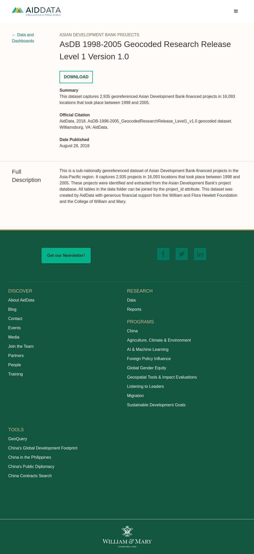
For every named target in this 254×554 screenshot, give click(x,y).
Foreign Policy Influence (149, 358)
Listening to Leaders (145, 386)
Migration (135, 395)
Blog (12, 309)
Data (131, 300)
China (132, 331)
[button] (236, 11)
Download (76, 77)
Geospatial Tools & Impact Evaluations (162, 377)
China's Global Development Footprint (42, 448)
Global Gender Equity (146, 368)
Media (13, 337)
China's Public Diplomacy (31, 466)
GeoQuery (17, 439)
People (14, 365)
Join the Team (21, 346)
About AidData (21, 300)
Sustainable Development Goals (156, 405)
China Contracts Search (30, 476)
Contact (15, 318)
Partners (16, 355)
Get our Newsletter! (66, 255)
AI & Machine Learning (148, 349)
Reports (134, 309)
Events (14, 328)
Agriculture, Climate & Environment (159, 340)
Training (15, 374)
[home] (36, 11)
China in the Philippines (29, 457)
